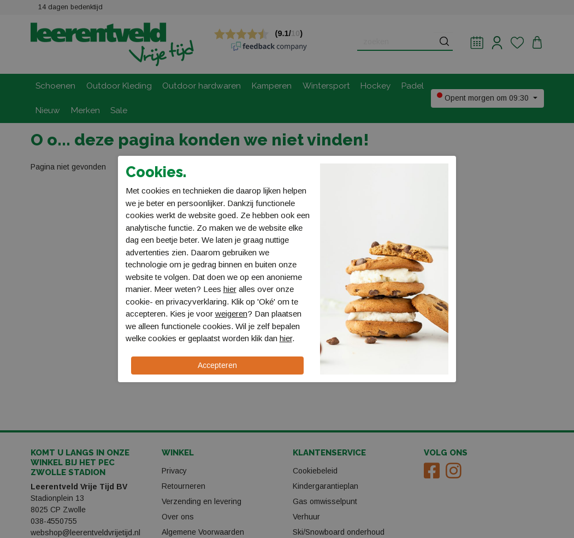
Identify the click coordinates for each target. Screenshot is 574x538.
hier (229, 289)
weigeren (231, 313)
